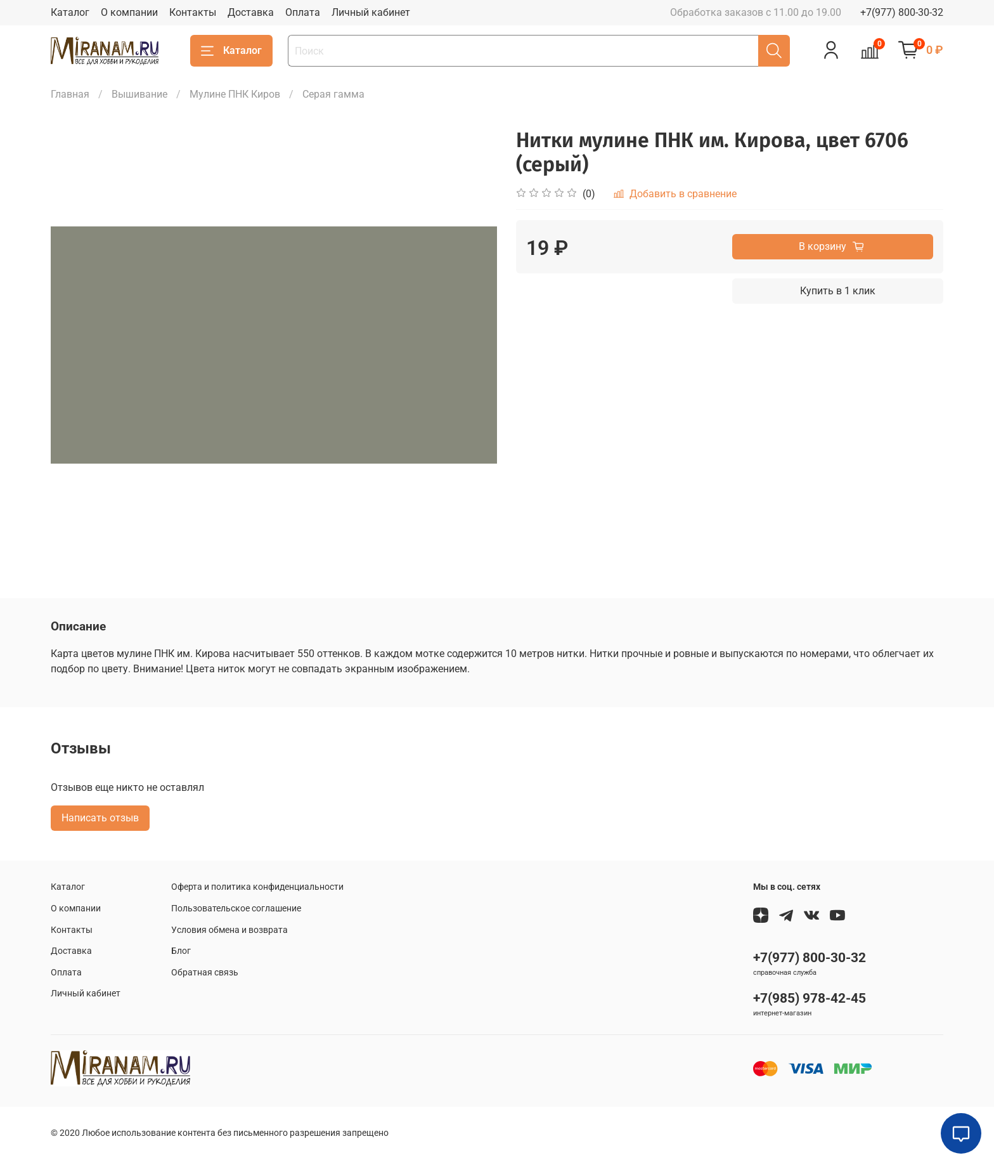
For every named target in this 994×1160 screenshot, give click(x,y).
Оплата (302, 12)
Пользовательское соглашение (236, 908)
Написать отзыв (100, 818)
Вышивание (139, 94)
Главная (70, 94)
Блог (181, 951)
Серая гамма (333, 94)
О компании (129, 12)
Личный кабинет (371, 12)
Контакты (192, 12)
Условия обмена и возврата (229, 930)
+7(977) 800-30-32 (901, 12)
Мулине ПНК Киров (235, 94)
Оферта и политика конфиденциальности (257, 887)
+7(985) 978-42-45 (809, 998)
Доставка (251, 12)
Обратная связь (204, 972)
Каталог (70, 12)
